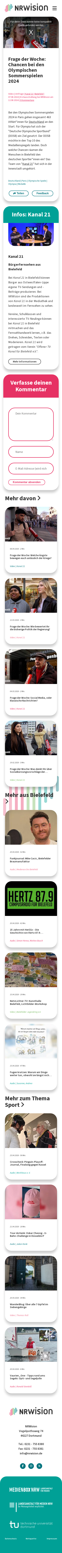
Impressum (52, 1538)
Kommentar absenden (27, 482)
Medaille (22, 184)
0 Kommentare (27, 100)
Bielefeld (39, 93)
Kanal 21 (29, 93)
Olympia (12, 184)
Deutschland (36, 122)
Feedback (43, 193)
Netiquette (31, 1538)
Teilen (18, 193)
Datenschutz (11, 1538)
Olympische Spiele (37, 180)
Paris (24, 180)
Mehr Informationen (25, 361)
